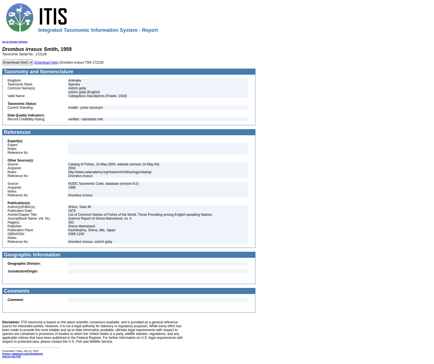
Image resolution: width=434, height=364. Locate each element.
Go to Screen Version (14, 41)
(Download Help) (46, 62)
